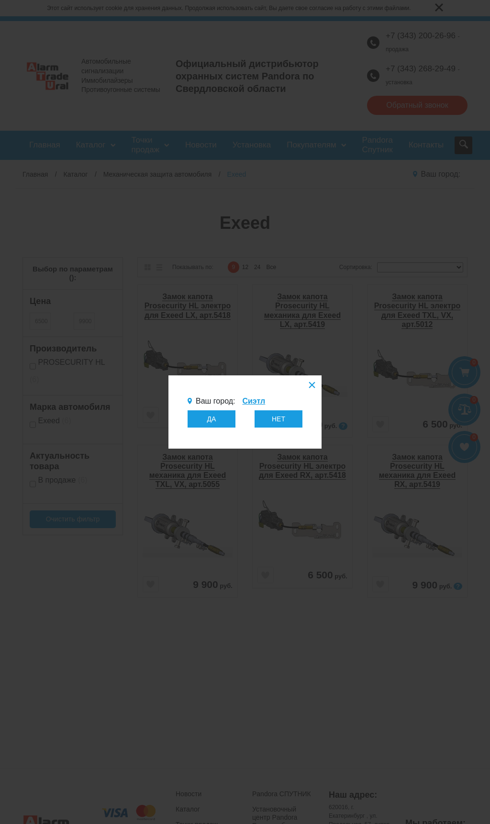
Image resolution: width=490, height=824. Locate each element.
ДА (211, 419)
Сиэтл (253, 401)
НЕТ (278, 419)
